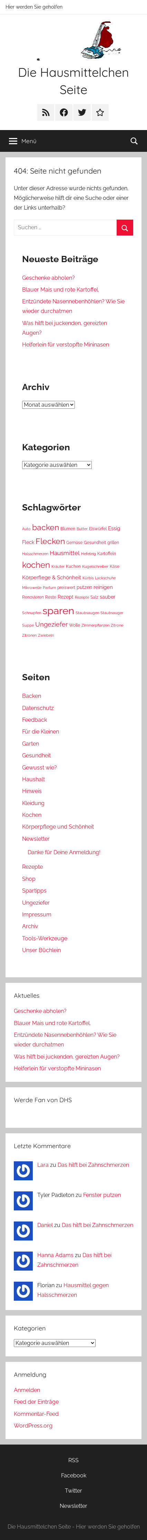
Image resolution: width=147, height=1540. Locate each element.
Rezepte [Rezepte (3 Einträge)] (82, 597)
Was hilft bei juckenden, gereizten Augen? (67, 1056)
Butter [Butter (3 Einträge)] (82, 529)
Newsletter (36, 839)
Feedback (34, 720)
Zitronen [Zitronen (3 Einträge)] (29, 635)
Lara (43, 1165)
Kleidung (33, 803)
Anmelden (27, 1390)
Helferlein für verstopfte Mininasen (65, 344)
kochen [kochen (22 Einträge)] (36, 565)
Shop (29, 879)
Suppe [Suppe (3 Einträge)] (28, 625)
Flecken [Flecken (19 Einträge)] (50, 541)
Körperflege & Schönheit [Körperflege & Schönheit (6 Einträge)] (51, 577)
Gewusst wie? (39, 767)
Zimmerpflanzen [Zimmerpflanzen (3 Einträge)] (95, 625)
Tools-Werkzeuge (44, 938)
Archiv (30, 926)
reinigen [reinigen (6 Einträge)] (103, 587)
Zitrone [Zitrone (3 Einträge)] (117, 625)
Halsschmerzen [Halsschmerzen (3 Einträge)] (35, 554)
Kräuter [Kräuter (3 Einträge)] (58, 566)
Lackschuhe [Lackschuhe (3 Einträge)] (105, 578)
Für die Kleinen (40, 731)
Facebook (73, 1475)
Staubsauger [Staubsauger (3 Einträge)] (111, 613)
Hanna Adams (55, 1255)
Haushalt (33, 779)
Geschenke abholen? (48, 278)
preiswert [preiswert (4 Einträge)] (66, 587)
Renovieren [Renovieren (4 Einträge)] (33, 597)
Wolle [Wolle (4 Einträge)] (74, 625)
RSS (73, 1460)
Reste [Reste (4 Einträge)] (50, 597)
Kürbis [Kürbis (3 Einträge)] (88, 578)
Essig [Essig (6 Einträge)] (114, 528)
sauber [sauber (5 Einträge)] (107, 597)
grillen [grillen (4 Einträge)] (113, 542)
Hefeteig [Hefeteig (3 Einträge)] (88, 554)
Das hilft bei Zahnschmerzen (93, 1165)
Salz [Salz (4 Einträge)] (94, 597)
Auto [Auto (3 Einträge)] (26, 529)
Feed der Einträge (36, 1402)
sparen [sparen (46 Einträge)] (58, 611)
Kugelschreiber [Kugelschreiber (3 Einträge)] (95, 566)
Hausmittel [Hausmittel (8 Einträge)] (65, 553)
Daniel (45, 1225)
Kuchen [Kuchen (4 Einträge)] (73, 566)
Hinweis (32, 791)
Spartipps (34, 890)
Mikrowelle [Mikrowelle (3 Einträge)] (31, 587)
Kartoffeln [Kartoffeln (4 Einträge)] (106, 553)
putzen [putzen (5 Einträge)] (84, 587)
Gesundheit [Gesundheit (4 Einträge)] (95, 542)
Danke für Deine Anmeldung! (64, 852)
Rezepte (32, 867)
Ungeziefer (36, 903)
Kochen (31, 815)
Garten (30, 743)
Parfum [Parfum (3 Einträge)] (49, 587)
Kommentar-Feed (36, 1414)
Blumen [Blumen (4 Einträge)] (67, 528)
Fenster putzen (102, 1195)
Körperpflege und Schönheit (58, 826)
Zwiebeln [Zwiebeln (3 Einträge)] (46, 635)
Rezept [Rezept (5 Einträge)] (66, 597)
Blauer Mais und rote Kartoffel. (60, 289)
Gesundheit (36, 755)
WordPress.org (33, 1425)
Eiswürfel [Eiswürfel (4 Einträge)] (98, 528)
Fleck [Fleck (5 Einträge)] (28, 542)
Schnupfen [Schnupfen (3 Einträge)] (31, 613)
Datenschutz (38, 708)
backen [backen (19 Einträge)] (45, 527)
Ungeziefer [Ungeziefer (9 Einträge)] (51, 624)
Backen (31, 696)
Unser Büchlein (41, 950)
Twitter (73, 1490)
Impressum (36, 914)
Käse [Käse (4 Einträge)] (114, 566)
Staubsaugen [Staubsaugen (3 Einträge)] (87, 613)
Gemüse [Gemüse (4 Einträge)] (74, 542)
